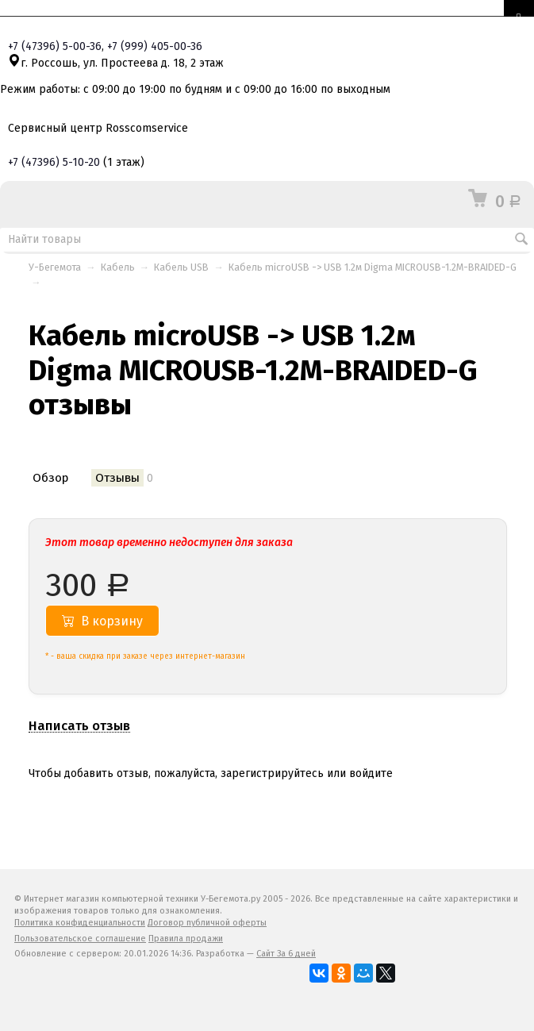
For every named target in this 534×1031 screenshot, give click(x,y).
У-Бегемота (55, 267)
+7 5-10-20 (54, 162)
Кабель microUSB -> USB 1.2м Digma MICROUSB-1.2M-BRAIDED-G (373, 267)
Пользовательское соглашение (80, 938)
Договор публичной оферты (207, 923)
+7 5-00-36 (55, 46)
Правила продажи (185, 938)
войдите (371, 773)
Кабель (118, 267)
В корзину (102, 621)
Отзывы (117, 478)
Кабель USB (181, 267)
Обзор (50, 478)
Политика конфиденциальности (79, 923)
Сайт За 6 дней (286, 953)
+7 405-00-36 (154, 46)
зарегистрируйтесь (272, 773)
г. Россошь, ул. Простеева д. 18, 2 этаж (116, 63)
